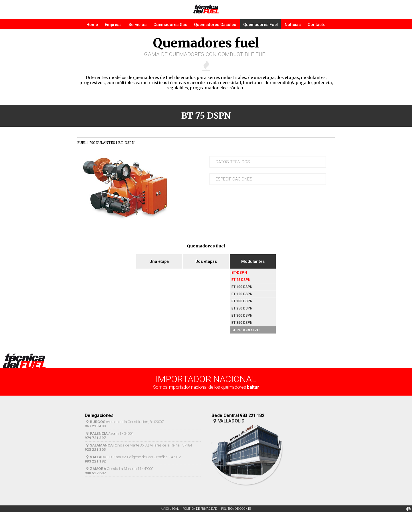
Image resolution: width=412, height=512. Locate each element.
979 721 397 (95, 438)
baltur (253, 387)
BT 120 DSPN (241, 294)
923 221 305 (95, 449)
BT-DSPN (239, 272)
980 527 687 (95, 473)
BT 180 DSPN (241, 301)
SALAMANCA (99, 445)
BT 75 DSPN (240, 280)
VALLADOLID (98, 457)
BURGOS (95, 422)
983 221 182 (95, 461)
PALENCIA (96, 433)
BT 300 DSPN (241, 315)
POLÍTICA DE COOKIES (236, 509)
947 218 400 (95, 426)
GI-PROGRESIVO (245, 330)
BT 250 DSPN (241, 308)
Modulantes (253, 261)
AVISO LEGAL (170, 509)
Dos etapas (206, 261)
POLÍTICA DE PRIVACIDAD (200, 509)
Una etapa (159, 261)
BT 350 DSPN (241, 323)
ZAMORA (95, 469)
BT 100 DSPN (241, 287)
